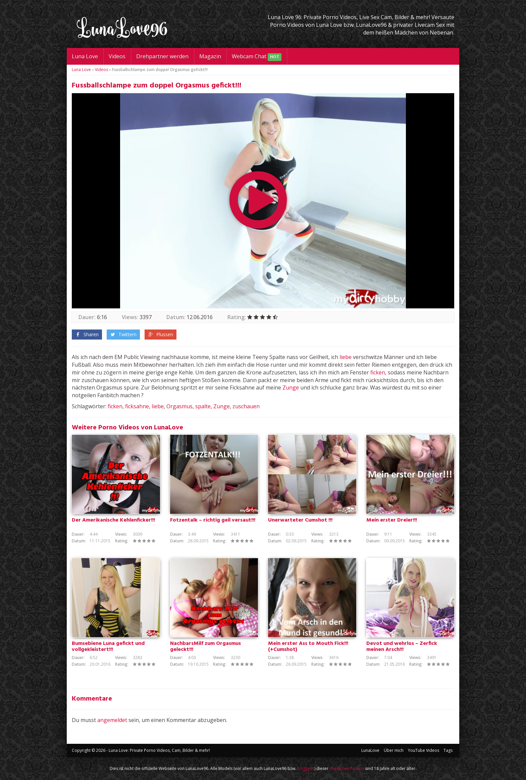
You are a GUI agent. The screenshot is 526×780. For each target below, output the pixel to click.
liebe (345, 357)
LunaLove (370, 750)
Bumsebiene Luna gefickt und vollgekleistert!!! (108, 646)
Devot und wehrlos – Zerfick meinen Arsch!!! (401, 646)
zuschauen (246, 406)
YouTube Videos (423, 750)
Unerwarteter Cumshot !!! (300, 520)
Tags (448, 750)
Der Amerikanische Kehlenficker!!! (113, 520)
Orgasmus (179, 406)
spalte (203, 406)
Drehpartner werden (162, 56)
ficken (377, 372)
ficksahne (137, 406)
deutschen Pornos (346, 768)
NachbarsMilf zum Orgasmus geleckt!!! (205, 646)
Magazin (210, 56)
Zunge (290, 387)
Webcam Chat (256, 57)
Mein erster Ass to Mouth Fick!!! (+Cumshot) (308, 646)
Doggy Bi (305, 768)
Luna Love (85, 56)
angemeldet (112, 720)
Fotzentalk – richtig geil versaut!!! (212, 520)
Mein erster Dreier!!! (391, 520)
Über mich (394, 750)
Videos (117, 56)
